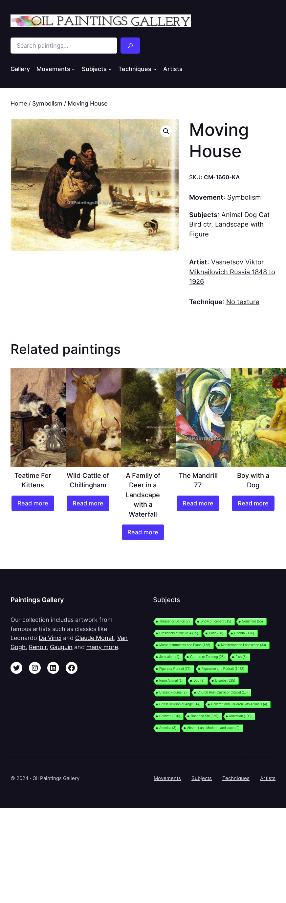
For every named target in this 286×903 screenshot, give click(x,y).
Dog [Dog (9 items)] (198, 680)
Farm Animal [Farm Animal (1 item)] (171, 680)
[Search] (130, 45)
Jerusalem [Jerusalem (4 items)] (169, 657)
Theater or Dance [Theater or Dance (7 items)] (174, 621)
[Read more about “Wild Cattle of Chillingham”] (88, 503)
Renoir (38, 647)
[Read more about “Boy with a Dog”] (253, 503)
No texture (242, 302)
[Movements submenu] (73, 69)
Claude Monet (94, 637)
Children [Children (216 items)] (169, 716)
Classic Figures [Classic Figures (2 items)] (173, 692)
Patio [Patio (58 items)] (216, 633)
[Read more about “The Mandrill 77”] (198, 503)
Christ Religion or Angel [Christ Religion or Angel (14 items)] (179, 704)
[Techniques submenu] (155, 69)
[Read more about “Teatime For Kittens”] (32, 503)
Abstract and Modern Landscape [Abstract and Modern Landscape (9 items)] (213, 728)
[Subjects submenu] (110, 69)
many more (102, 647)
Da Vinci (50, 637)
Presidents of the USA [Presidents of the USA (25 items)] (178, 633)
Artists (267, 778)
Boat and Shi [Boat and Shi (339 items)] (204, 716)
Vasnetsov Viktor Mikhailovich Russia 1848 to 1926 (232, 271)
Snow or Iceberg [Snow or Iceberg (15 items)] (216, 621)
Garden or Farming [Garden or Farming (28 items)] (207, 657)
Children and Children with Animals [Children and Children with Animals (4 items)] (239, 704)
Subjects (201, 778)
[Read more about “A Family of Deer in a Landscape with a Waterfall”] (143, 532)
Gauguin (61, 647)
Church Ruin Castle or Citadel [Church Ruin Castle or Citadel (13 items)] (222, 692)
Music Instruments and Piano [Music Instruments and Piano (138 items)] (184, 645)
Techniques (236, 778)
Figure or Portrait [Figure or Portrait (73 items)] (175, 669)
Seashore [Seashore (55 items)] (252, 621)
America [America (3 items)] (167, 728)
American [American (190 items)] (240, 716)
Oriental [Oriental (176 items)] (244, 633)
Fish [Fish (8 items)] (241, 657)
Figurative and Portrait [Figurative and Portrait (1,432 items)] (223, 669)
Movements (167, 778)
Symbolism (47, 103)
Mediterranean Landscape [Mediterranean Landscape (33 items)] (243, 645)
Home (19, 103)
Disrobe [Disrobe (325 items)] (225, 680)
